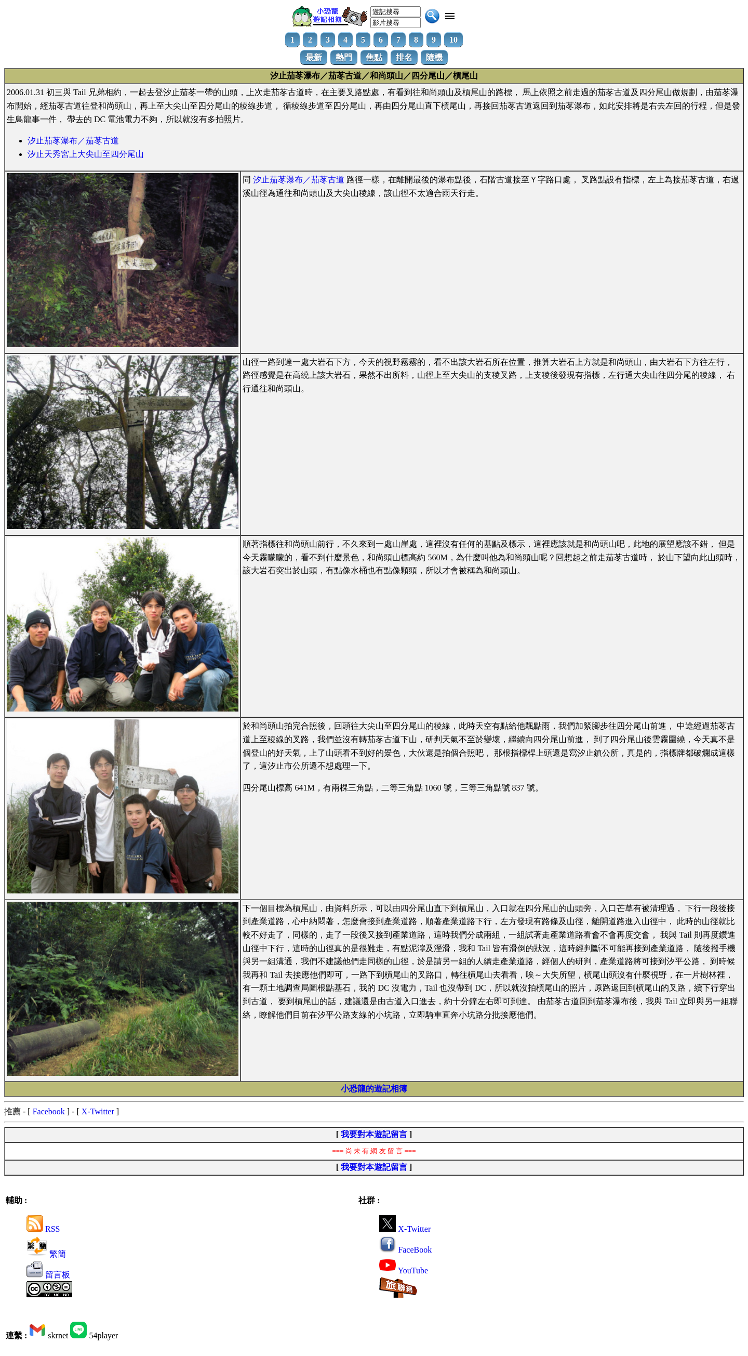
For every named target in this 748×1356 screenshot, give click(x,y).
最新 (313, 57)
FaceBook (405, 1249)
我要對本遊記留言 (374, 1134)
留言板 (48, 1274)
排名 (404, 57)
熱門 (344, 57)
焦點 (374, 57)
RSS (43, 1229)
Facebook (49, 1111)
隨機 (434, 57)
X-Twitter (98, 1111)
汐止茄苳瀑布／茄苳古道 (73, 140)
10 (453, 39)
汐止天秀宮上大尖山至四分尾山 (86, 154)
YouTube (403, 1270)
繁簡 (46, 1253)
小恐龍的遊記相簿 (374, 1088)
